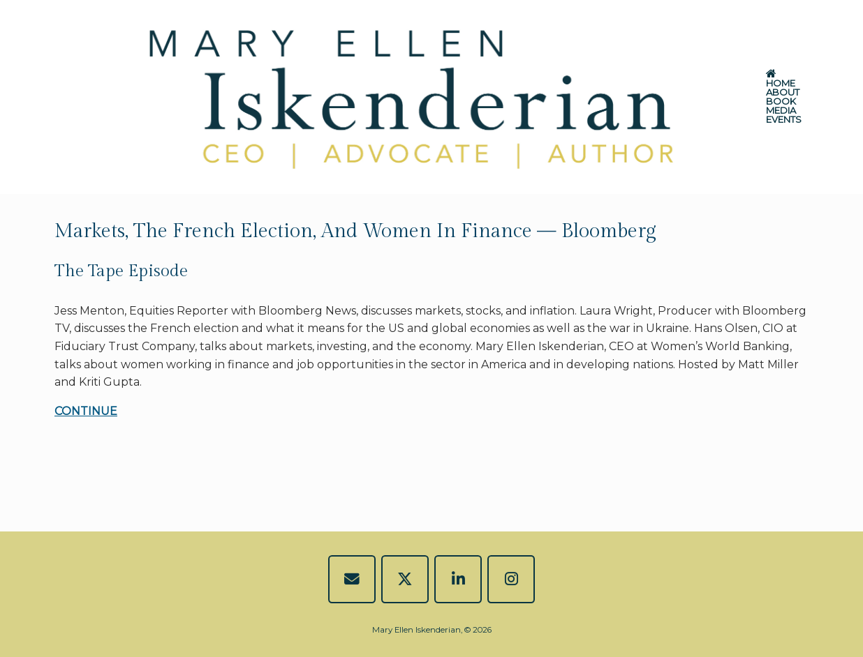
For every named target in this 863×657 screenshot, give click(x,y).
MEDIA (781, 110)
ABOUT (782, 92)
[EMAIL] (352, 579)
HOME (780, 79)
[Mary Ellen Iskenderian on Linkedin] (458, 579)
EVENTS (784, 119)
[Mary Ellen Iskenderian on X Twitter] (405, 579)
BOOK (781, 101)
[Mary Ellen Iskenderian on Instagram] (511, 579)
